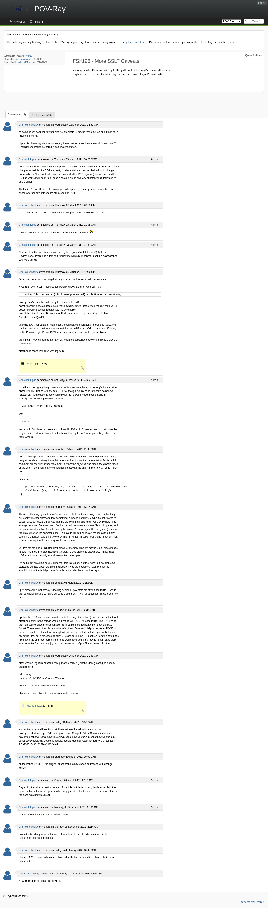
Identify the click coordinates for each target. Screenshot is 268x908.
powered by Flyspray (252, 901)
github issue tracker (137, 42)
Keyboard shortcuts (15, 896)
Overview (19, 21)
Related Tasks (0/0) (41, 115)
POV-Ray (27, 56)
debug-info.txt (32, 705)
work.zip (29, 363)
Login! (261, 2)
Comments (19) (17, 114)
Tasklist (39, 21)
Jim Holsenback (22, 59)
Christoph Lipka (27, 159)
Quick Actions (253, 55)
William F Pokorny (26, 62)
